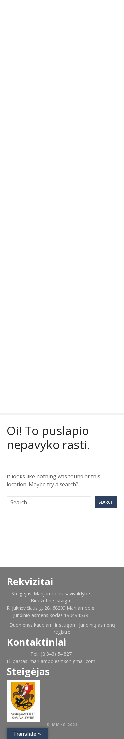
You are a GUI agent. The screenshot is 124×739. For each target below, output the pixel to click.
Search (106, 502)
